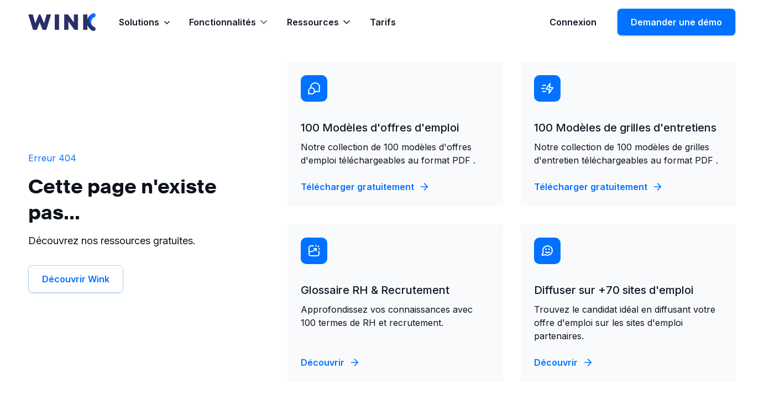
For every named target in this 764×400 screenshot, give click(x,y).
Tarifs (383, 22)
